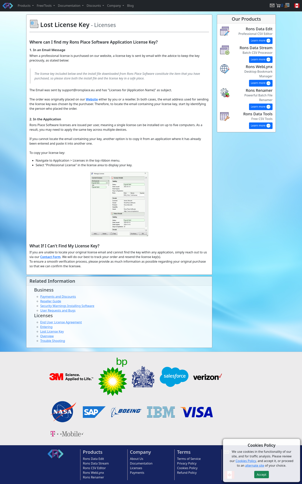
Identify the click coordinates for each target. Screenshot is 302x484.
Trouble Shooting (52, 341)
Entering (46, 327)
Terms (183, 452)
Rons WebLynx (93, 473)
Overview (47, 336)
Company (140, 452)
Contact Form (50, 257)
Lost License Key (52, 331)
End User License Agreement (61, 322)
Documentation (141, 463)
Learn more (261, 40)
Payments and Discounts (58, 296)
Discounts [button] (94, 5)
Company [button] (114, 5)
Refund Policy (187, 473)
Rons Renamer (93, 477)
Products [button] (24, 5)
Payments (137, 473)
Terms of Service (189, 459)
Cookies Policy (187, 468)
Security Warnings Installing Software (67, 306)
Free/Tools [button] (45, 5)
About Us (136, 459)
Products (92, 452)
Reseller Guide (50, 301)
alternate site (254, 465)
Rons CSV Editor (94, 468)
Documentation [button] (69, 5)
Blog (130, 5)
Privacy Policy (186, 463)
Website (92, 99)
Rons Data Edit (93, 459)
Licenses (136, 468)
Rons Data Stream (96, 463)
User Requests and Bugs (58, 310)
